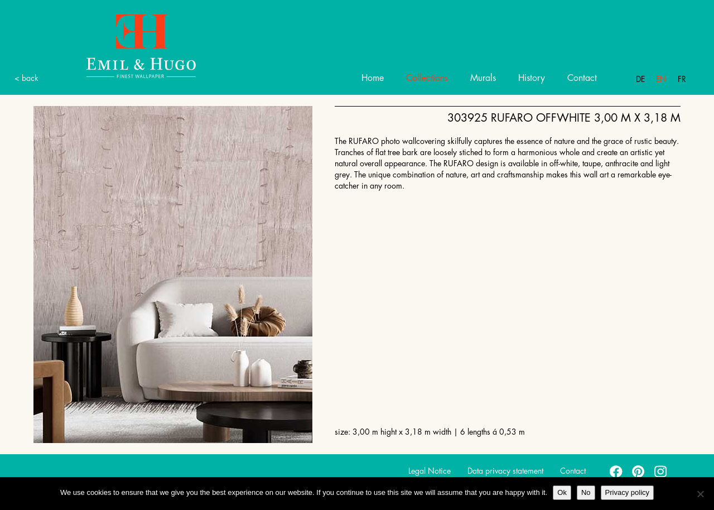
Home (372, 78)
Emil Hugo (128, 45)
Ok (562, 492)
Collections (427, 78)
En (661, 79)
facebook (616, 471)
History (531, 78)
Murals (483, 78)
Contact (582, 78)
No (586, 492)
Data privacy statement (505, 471)
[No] (700, 493)
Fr (682, 79)
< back (26, 78)
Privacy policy (627, 492)
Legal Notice (429, 471)
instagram (661, 471)
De (640, 79)
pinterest (638, 471)
